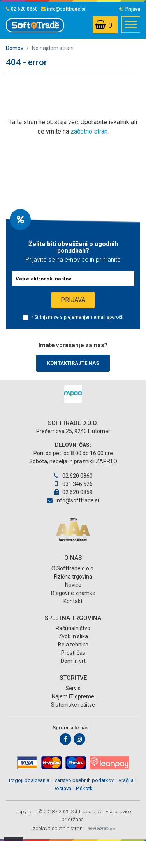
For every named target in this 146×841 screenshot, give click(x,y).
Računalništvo (73, 628)
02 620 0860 (22, 9)
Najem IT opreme (73, 696)
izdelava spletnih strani (58, 828)
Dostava (62, 788)
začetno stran (88, 131)
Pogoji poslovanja (29, 780)
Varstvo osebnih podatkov (84, 780)
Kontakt (73, 601)
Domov (14, 48)
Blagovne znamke (73, 593)
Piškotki (85, 788)
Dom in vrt (73, 661)
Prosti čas (73, 653)
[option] (73, 394)
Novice (73, 585)
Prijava (129, 9)
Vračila (126, 780)
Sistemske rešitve (73, 705)
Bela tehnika (73, 644)
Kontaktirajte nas (73, 363)
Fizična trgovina (73, 576)
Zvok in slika (73, 636)
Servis (73, 688)
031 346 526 (72, 484)
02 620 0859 (73, 492)
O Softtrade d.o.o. (73, 568)
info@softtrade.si (63, 9)
